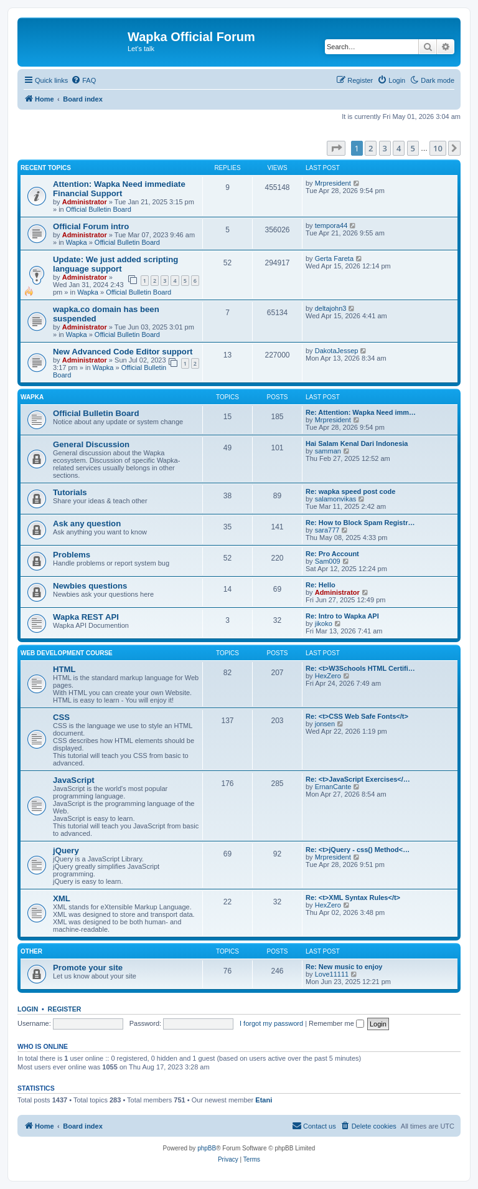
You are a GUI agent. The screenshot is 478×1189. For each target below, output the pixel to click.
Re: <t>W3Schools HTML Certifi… (360, 668)
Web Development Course (67, 653)
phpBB (206, 1148)
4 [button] (398, 148)
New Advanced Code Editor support (122, 351)
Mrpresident (333, 183)
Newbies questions (90, 585)
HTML (64, 669)
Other (31, 951)
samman (328, 451)
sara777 (327, 530)
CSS (61, 717)
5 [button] (413, 148)
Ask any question (87, 523)
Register (65, 1009)
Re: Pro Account (332, 553)
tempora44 (331, 225)
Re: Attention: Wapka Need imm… (361, 412)
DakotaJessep (336, 350)
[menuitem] (83, 80)
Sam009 (327, 561)
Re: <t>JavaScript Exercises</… (358, 779)
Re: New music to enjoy (344, 966)
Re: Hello (320, 585)
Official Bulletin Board (98, 209)
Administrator (84, 202)
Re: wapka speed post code (350, 491)
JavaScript (74, 780)
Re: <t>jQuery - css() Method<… (358, 849)
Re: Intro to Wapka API (342, 616)
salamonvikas (336, 499)
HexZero (328, 676)
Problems (71, 554)
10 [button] (438, 148)
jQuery (66, 850)
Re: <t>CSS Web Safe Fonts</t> (357, 716)
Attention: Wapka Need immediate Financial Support (119, 188)
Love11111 (332, 974)
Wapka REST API (86, 617)
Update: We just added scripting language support (115, 264)
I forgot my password (271, 1023)
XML (61, 898)
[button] (336, 148)
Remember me (336, 1023)
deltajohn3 (331, 308)
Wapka (76, 242)
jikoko (323, 623)
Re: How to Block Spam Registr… (360, 522)
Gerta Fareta (334, 258)
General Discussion (91, 444)
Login (27, 1009)
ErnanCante (333, 786)
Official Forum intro (91, 226)
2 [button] (370, 148)
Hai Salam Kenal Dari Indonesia (357, 443)
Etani (263, 1100)
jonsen (325, 723)
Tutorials (70, 492)
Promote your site (88, 967)
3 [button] (385, 148)
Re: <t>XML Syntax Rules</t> (353, 897)
